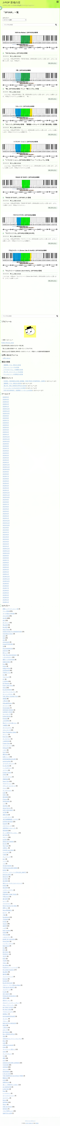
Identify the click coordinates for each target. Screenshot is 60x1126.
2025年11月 (6, 411)
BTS (4, 950)
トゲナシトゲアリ (8, 890)
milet (4, 1043)
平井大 (5, 963)
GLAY (4, 752)
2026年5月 (6, 397)
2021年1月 (6, 546)
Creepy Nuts (6, 743)
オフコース (6, 705)
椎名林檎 (5, 797)
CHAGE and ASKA (8, 850)
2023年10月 (6, 469)
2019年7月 (6, 588)
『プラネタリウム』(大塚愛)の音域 (13, 369)
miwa (4, 1047)
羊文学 (5, 956)
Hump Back (6, 941)
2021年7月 (6, 532)
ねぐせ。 (5, 912)
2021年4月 (6, 539)
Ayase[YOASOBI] (8, 644)
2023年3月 (6, 485)
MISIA (4, 1025)
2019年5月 (6, 593)
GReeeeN (5, 748)
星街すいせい (6, 1000)
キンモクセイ (6, 739)
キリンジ (5, 734)
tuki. (4, 859)
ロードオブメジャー (8, 1095)
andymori (5, 650)
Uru (4, 675)
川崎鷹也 (5, 725)
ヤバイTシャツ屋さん (9, 1049)
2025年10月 (6, 413)
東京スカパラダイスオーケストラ (12, 883)
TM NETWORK (7, 866)
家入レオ (5, 653)
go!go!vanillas (7, 761)
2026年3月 (6, 401)
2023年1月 (6, 490)
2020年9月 (6, 555)
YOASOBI (6, 1065)
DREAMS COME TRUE (9, 894)
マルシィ (5, 1021)
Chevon (5, 799)
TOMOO (5, 892)
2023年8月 (6, 474)
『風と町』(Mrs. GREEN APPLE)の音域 (14, 385)
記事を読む (53, 63)
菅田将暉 (5, 830)
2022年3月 (6, 513)
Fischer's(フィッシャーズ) (10, 967)
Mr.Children (6, 1032)
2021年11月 (6, 523)
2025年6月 (6, 422)
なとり (5, 901)
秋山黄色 (5, 627)
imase (4, 666)
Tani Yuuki (6, 846)
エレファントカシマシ (9, 692)
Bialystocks (6, 946)
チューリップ (6, 857)
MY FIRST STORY (8, 1007)
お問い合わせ (6, 358)
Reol (4, 1091)
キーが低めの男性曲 (8, 613)
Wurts (4, 1100)
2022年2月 (6, 516)
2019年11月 (6, 579)
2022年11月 (6, 495)
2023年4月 (6, 483)
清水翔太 (5, 806)
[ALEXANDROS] (7, 648)
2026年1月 (6, 406)
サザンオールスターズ (9, 786)
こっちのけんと (7, 768)
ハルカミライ (6, 937)
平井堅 (5, 960)
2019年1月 (6, 602)
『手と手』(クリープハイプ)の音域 (13, 372)
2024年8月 (6, 446)
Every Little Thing (8, 685)
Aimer (4, 687)
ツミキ (5, 861)
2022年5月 (6, 509)
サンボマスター (7, 790)
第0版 (37, 1123)
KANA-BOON (6, 716)
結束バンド (6, 756)
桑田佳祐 (5, 754)
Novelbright (6, 917)
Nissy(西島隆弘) (7, 910)
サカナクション (7, 783)
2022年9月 (6, 499)
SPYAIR (19, 56)
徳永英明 (5, 887)
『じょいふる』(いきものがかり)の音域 (14, 388)
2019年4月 (6, 595)
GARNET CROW (7, 712)
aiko (4, 620)
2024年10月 (6, 441)
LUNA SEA (6, 1089)
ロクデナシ (6, 1098)
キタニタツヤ (6, 730)
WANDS (5, 1109)
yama (4, 1051)
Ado (4, 638)
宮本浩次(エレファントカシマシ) (12, 1038)
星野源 (5, 998)
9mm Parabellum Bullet (9, 732)
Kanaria (5, 718)
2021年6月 (6, 534)
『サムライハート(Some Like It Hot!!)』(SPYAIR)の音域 (23, 271)
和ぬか (5, 1104)
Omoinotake (6, 708)
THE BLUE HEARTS (9, 987)
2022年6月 (6, 506)
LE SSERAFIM (7, 1087)
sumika (5, 839)
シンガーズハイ (7, 817)
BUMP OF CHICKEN (9, 939)
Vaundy (5, 923)
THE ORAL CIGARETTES (10, 696)
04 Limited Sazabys (8, 969)
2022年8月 (6, 502)
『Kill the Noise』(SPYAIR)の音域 (16, 53)
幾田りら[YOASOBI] (8, 659)
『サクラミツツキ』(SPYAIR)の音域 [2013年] (19, 233)
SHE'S (5, 795)
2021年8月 (6, 530)
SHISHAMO (6, 801)
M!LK (4, 1041)
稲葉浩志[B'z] (6, 662)
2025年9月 (6, 415)
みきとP (5, 1030)
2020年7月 (6, 560)
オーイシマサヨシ (8, 694)
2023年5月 (6, 481)
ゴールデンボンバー (8, 763)
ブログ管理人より (8, 1111)
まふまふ (5, 1018)
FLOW (4, 992)
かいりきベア (6, 714)
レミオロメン (6, 1093)
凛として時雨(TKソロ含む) (10, 1084)
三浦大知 (5, 1027)
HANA (4, 932)
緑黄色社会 (6, 1082)
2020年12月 (6, 548)
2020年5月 (6, 565)
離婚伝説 (5, 1078)
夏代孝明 (5, 899)
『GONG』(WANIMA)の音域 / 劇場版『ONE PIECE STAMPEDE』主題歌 (24, 381)
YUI (4, 1056)
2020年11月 (6, 551)
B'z (4, 948)
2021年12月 (6, 520)
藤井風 (5, 974)
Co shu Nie (6, 765)
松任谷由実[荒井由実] (9, 1016)
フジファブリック (8, 976)
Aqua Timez (6, 629)
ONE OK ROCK (7, 1106)
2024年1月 (6, 462)
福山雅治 (5, 972)
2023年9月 (6, 471)
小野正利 (5, 701)
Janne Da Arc (6, 808)
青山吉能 (5, 625)
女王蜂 (5, 812)
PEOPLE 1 (6, 954)
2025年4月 (6, 427)
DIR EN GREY (7, 874)
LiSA (4, 1080)
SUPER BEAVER (8, 821)
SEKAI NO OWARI (8, 841)
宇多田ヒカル (6, 672)
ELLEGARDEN (7, 689)
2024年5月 (6, 453)
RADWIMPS (6, 1071)
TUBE (4, 854)
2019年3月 (6, 597)
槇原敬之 (5, 1014)
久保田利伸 (6, 741)
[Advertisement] (30, 296)
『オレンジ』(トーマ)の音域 (11, 367)
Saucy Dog (6, 781)
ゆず (4, 1060)
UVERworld (6, 670)
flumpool (5, 979)
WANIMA (5, 1102)
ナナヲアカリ (6, 903)
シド (4, 803)
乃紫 (4, 915)
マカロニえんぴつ (8, 1011)
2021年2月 (6, 544)
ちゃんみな (6, 852)
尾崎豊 (5, 698)
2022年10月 (6, 497)
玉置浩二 (5, 848)
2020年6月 (6, 562)
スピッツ (5, 837)
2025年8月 (6, 418)
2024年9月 (6, 443)
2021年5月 (6, 537)
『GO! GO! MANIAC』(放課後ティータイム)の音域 (17, 390)
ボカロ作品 (6, 616)
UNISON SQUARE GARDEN (11, 1062)
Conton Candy (7, 772)
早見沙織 (5, 934)
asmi (4, 636)
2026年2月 (6, 404)
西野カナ (5, 908)
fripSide (5, 981)
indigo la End (6, 668)
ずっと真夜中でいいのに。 (10, 833)
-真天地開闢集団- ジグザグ (10, 819)
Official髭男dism (7, 703)
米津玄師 (5, 1067)
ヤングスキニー (7, 1054)
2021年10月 (6, 525)
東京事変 (5, 881)
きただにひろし (7, 727)
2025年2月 (6, 432)
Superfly (5, 823)
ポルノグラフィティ (8, 1005)
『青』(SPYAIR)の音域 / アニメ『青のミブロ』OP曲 (22, 89)
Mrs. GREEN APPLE (9, 1034)
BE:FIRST (6, 952)
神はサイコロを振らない (10, 723)
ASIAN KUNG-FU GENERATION (12, 631)
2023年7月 (6, 476)
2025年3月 (6, 429)
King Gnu (5, 736)
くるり (5, 750)
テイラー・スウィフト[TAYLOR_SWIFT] (14, 872)
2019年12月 (6, 576)
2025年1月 (6, 434)
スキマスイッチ (7, 826)
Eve (4, 664)
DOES (4, 885)
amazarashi (6, 642)
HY (4, 679)
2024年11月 (6, 439)
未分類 (5, 618)
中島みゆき (6, 896)
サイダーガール (7, 776)
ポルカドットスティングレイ (11, 1003)
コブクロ (5, 770)
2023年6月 (6, 478)
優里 (4, 1058)
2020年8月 (6, 558)
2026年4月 (6, 399)
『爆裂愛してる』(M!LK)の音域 (12, 365)
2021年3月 (6, 541)
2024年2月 (6, 460)
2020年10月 (6, 553)
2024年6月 (6, 450)
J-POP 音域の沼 (11, 2)
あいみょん (6, 622)
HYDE (4, 921)
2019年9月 (6, 583)
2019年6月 (6, 590)
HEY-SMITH (6, 994)
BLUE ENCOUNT (8, 983)
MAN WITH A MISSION (9, 1023)
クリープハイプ (7, 745)
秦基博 (5, 926)
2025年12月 (6, 408)
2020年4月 (6, 567)
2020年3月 (6, 569)
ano (4, 640)
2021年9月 (6, 527)
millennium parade (8, 1045)
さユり (5, 788)
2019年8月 (6, 586)
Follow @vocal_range (7, 342)
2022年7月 (6, 504)
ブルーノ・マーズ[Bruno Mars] (11, 985)
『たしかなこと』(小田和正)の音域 (13, 374)
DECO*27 (5, 876)
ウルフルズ (6, 677)
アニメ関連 (14, 56)
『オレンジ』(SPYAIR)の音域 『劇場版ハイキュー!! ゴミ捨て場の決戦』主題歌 (32, 124)
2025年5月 (6, 425)
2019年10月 (6, 581)
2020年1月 (6, 574)
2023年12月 (6, 464)
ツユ (4, 863)
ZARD (4, 774)
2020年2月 (6, 572)
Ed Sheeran (6, 683)
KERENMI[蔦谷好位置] (9, 759)
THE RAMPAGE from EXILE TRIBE (13, 1076)
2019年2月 (6, 600)
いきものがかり (7, 657)
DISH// (5, 870)
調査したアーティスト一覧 (10, 609)
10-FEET (5, 879)
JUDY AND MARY (8, 810)
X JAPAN (5, 681)
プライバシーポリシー (30, 1120)
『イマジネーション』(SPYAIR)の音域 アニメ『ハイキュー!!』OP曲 (27, 160)
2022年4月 (6, 511)
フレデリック (6, 989)
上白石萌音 (6, 720)
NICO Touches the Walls (10, 906)
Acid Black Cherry (8, 633)
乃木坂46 (5, 919)
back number (6, 930)
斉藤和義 (5, 779)
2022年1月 (6, 518)
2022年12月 (6, 492)
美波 (4, 1036)
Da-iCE (5, 843)
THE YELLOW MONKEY (10, 655)
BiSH (4, 958)
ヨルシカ (5, 1069)
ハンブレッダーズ (8, 943)
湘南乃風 (5, 814)
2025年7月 (6, 420)
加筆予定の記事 (7, 1113)
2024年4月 (6, 455)
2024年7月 (6, 448)
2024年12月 (6, 436)
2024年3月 (6, 457)
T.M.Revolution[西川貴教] (10, 868)
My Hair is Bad (7, 1009)
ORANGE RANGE (8, 710)
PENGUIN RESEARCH (9, 996)
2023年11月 (6, 467)
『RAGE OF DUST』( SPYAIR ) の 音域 (18, 197)
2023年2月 (6, 488)
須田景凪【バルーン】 (9, 828)
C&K (4, 792)
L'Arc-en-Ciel (6, 1073)
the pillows (6, 965)
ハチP (4, 928)
